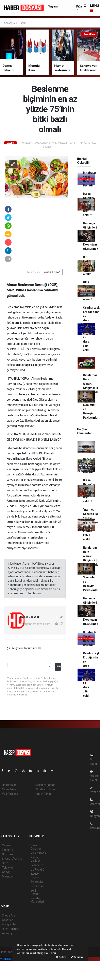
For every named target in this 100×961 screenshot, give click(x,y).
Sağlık (22, 22)
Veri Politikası (10, 793)
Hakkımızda (9, 784)
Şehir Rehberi (35, 892)
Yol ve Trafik (38, 853)
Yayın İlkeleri (9, 789)
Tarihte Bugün (35, 875)
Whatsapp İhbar (45, 789)
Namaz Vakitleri (35, 859)
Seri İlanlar (37, 886)
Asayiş (6, 872)
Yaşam (53, 6)
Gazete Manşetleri (37, 900)
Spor (5, 863)
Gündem (7, 854)
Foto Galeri (94, 759)
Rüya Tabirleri (10, 928)
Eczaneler (37, 865)
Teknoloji (7, 867)
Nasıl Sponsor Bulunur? (89, 362)
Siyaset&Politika (12, 858)
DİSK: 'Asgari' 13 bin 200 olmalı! (88, 291)
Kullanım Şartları (45, 784)
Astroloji (7, 933)
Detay (61, 957)
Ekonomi (7, 849)
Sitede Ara (8, 915)
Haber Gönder (44, 793)
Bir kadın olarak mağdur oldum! (88, 265)
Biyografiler (9, 924)
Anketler (7, 920)
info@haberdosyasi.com (35, 623)
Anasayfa (9, 22)
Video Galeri (94, 776)
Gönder (58, 666)
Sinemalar (37, 881)
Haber (87, 447)
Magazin (7, 876)
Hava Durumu (36, 847)
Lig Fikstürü (38, 869)
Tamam (76, 957)
